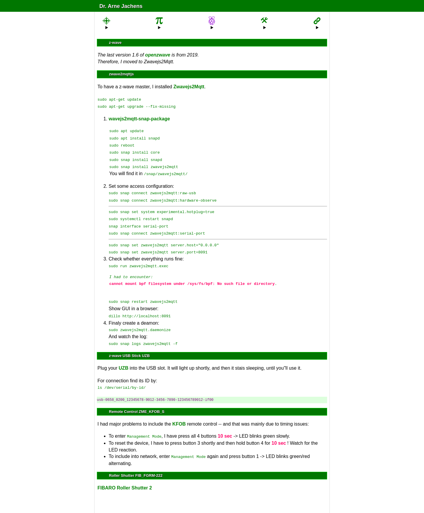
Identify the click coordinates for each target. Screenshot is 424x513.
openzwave (157, 54)
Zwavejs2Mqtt (188, 86)
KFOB (179, 409)
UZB (123, 354)
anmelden (210, 502)
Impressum (245, 502)
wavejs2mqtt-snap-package (139, 117)
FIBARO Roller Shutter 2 (124, 472)
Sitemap (176, 502)
